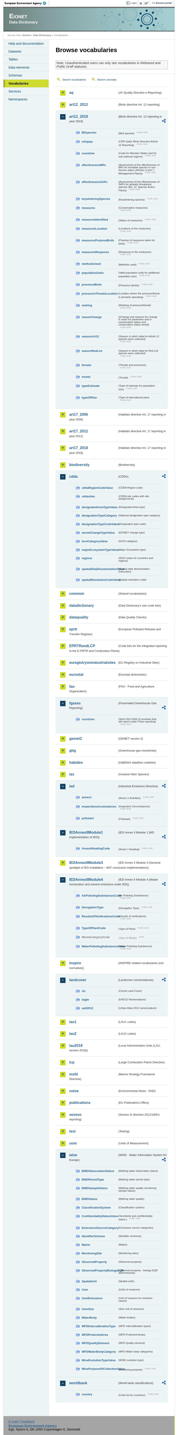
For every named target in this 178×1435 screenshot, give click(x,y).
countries (88, 153)
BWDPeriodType (93, 1179)
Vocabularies (18, 83)
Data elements (18, 67)
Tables (13, 59)
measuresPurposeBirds (98, 240)
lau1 (72, 1022)
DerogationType (92, 907)
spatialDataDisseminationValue (99, 569)
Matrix (86, 1244)
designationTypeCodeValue (99, 524)
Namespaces (17, 99)
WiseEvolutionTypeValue (98, 1360)
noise (74, 1091)
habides (76, 762)
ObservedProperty (94, 1262)
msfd (73, 1074)
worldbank (78, 1383)
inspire (75, 963)
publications (79, 1103)
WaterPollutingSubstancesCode (99, 946)
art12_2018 (78, 116)
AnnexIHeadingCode (96, 848)
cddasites (88, 496)
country (87, 1394)
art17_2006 (78, 414)
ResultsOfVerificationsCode (99, 916)
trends (86, 376)
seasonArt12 (90, 336)
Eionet (26, 35)
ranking (87, 305)
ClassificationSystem (96, 1207)
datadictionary (81, 605)
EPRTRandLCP (82, 646)
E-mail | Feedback (22, 1421)
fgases (75, 703)
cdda (73, 476)
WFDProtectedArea (95, 1334)
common (76, 593)
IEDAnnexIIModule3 (86, 863)
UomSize (88, 1309)
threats (86, 365)
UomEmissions (92, 1298)
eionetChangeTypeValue (98, 532)
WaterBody (89, 1317)
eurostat (76, 674)
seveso (75, 1115)
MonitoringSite (92, 1253)
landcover (77, 980)
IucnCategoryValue (95, 541)
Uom (85, 1289)
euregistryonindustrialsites (92, 662)
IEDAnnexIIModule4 (86, 879)
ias (71, 774)
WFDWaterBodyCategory (99, 1351)
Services (14, 91)
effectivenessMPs (94, 165)
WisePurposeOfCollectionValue (99, 1368)
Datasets (14, 51)
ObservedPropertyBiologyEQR (99, 1270)
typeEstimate (91, 386)
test (72, 1131)
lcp (71, 1062)
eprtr (73, 629)
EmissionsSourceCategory (99, 1228)
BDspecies (89, 132)
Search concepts (107, 79)
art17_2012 (78, 431)
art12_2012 (78, 104)
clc (84, 991)
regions (87, 558)
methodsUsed (91, 263)
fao (72, 686)
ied (71, 786)
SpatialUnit (89, 1281)
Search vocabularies (74, 79)
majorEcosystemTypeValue (99, 549)
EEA (27, 3)
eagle (85, 999)
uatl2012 (87, 1008)
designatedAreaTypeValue (99, 507)
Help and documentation (26, 43)
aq (71, 93)
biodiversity (79, 465)
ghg (72, 750)
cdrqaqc (87, 141)
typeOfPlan (89, 397)
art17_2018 (78, 448)
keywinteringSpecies (96, 199)
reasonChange (92, 317)
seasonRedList (92, 351)
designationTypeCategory (99, 515)
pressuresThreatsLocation (99, 293)
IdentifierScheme (93, 1236)
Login (133, 3)
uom (73, 1143)
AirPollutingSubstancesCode (99, 895)
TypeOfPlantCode (93, 928)
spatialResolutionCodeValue (99, 579)
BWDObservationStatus (98, 1171)
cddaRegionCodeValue (97, 487)
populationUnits (92, 273)
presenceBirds (92, 284)
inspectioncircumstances (99, 806)
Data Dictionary (42, 35)
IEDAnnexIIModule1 (86, 832)
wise (73, 1155)
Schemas (15, 75)
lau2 (72, 1034)
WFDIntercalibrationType (99, 1326)
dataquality (78, 617)
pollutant (88, 818)
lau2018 (75, 1045)
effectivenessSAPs (95, 182)
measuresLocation (94, 228)
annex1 (86, 797)
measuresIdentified (95, 219)
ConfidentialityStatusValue (99, 1216)
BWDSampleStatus (95, 1188)
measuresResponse (95, 252)
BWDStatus (89, 1199)
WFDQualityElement (95, 1343)
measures (88, 208)
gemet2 (75, 739)
